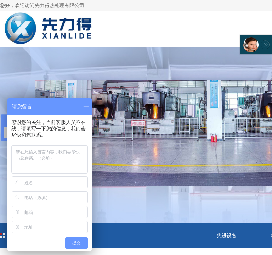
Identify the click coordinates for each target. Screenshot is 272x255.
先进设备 (227, 235)
